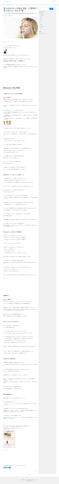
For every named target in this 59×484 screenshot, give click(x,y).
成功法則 (41, 26)
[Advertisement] (20, 77)
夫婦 (41, 18)
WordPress (31, 480)
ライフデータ (6, 1)
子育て (41, 20)
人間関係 (11, 15)
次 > (36, 471)
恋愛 (41, 24)
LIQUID (36, 479)
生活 (41, 28)
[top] (29, 474)
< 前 (5, 471)
